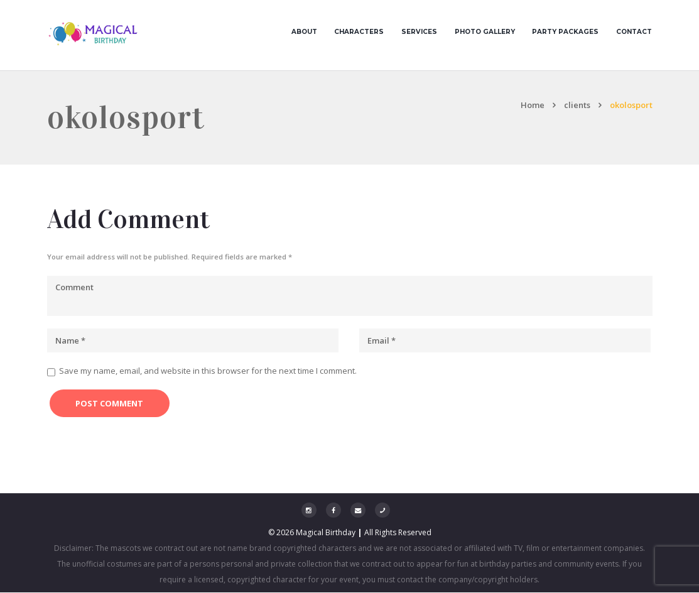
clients (577, 105)
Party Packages (565, 32)
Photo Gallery (485, 32)
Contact (634, 32)
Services (419, 32)
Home (533, 105)
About (304, 32)
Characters (359, 32)
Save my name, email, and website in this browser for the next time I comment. (208, 371)
